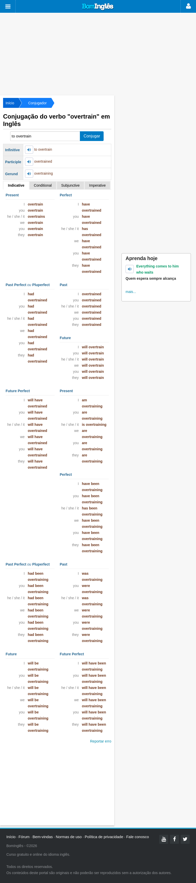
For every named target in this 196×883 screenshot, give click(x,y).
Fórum (24, 837)
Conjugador (37, 103)
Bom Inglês (98, 7)
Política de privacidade (104, 837)
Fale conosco (137, 837)
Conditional (43, 185)
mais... (131, 292)
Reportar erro (100, 741)
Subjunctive (70, 185)
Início (10, 103)
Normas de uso (69, 837)
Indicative (16, 185)
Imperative (97, 185)
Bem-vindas (43, 837)
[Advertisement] (98, 53)
